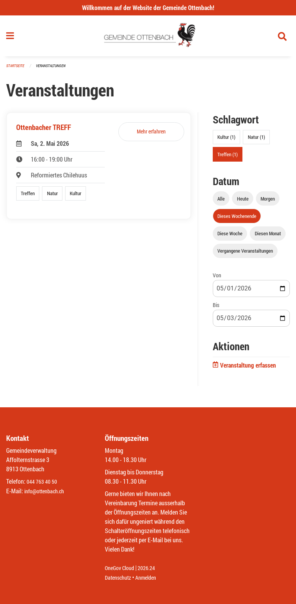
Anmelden (151, 578)
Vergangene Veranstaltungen (245, 254)
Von (217, 278)
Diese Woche (229, 236)
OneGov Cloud (121, 568)
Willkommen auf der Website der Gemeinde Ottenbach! (148, 7)
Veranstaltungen (54, 69)
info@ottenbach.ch (47, 491)
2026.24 (152, 568)
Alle (221, 202)
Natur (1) (256, 140)
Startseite (16, 69)
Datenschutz (120, 578)
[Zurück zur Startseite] (148, 37)
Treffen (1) (227, 157)
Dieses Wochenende (236, 219)
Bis (216, 308)
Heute (243, 202)
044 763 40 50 (44, 482)
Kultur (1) (226, 140)
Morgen (268, 202)
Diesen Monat (268, 236)
